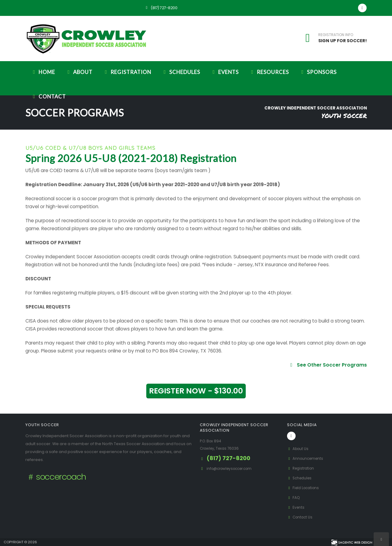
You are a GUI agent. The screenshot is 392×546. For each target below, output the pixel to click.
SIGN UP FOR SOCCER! (342, 41)
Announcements (306, 458)
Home (43, 72)
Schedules (181, 72)
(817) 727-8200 (160, 7)
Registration (127, 72)
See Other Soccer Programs (327, 365)
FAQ (294, 497)
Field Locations (304, 487)
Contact (48, 96)
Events (225, 72)
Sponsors (318, 72)
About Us (298, 448)
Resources (269, 72)
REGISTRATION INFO (335, 35)
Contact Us (301, 517)
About (78, 72)
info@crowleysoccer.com (232, 468)
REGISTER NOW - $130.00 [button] (196, 391)
